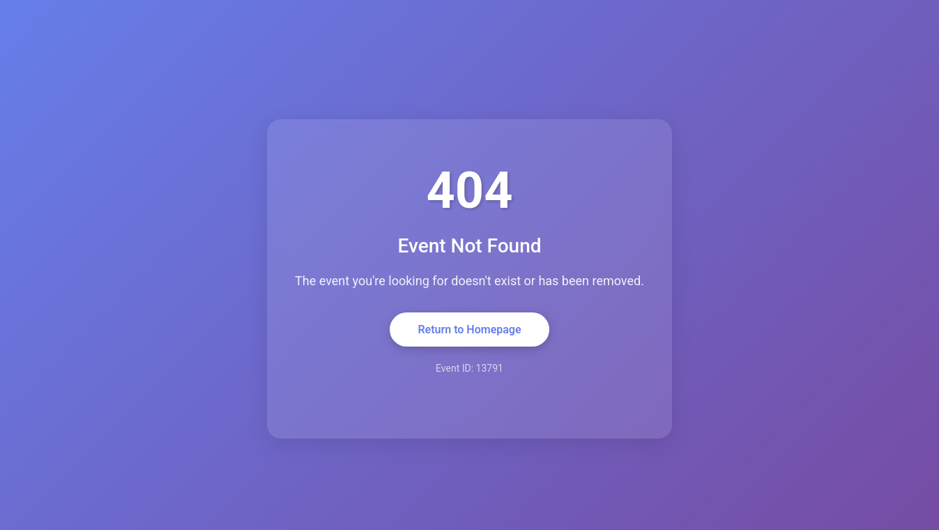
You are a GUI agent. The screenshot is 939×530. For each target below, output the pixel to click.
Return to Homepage (469, 329)
